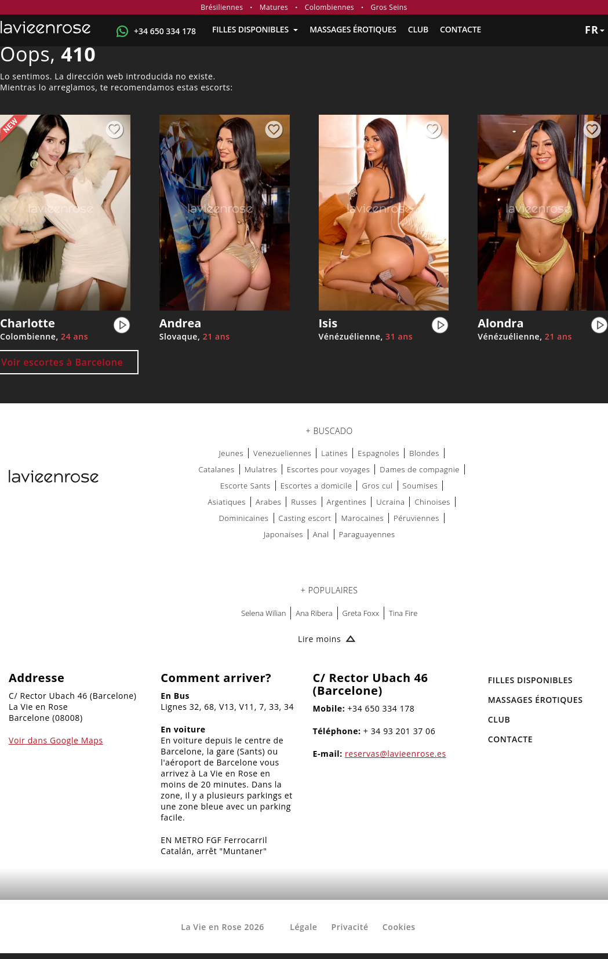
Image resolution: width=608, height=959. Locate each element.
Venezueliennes (282, 453)
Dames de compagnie (420, 469)
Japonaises (283, 534)
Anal (321, 534)
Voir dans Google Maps (56, 740)
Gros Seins (389, 7)
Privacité (350, 926)
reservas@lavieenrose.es (395, 753)
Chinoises (432, 502)
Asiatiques (226, 502)
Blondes (424, 453)
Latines (334, 453)
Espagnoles (378, 453)
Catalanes (216, 469)
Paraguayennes (367, 534)
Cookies (399, 926)
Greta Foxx (361, 613)
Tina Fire (403, 613)
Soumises (420, 485)
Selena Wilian (263, 613)
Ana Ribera (314, 613)
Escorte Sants (245, 485)
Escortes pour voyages (328, 469)
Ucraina (390, 502)
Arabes (268, 502)
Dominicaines (244, 518)
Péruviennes (416, 518)
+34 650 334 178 (165, 31)
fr (595, 30)
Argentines (347, 502)
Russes (303, 502)
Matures (274, 7)
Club (418, 29)
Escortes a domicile (316, 485)
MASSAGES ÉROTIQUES (353, 29)
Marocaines (362, 518)
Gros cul (377, 485)
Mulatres (261, 469)
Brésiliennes (222, 7)
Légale (303, 926)
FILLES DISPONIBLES (255, 29)
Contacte (460, 29)
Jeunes (231, 453)
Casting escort (305, 518)
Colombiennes (329, 7)
